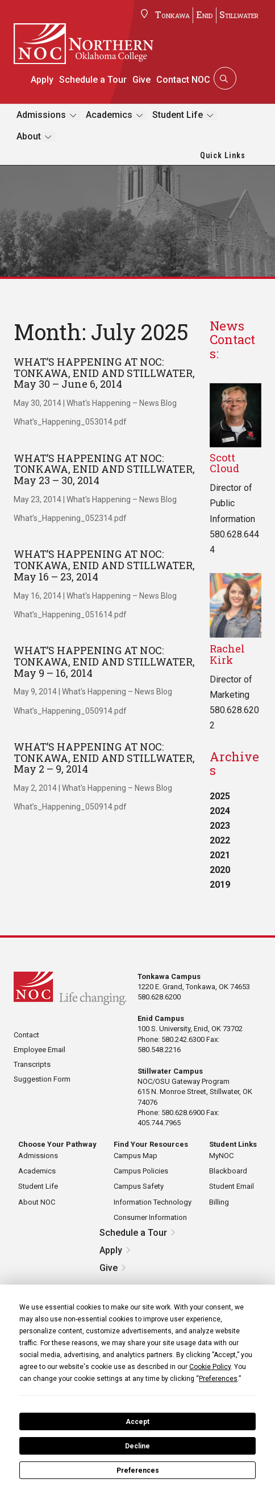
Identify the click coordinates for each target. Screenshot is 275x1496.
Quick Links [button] (222, 155)
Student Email (231, 1186)
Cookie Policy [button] (210, 1367)
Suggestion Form (42, 1079)
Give (141, 79)
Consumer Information (150, 1217)
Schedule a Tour (93, 79)
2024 (220, 811)
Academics (109, 114)
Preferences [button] (218, 1379)
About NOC (36, 1202)
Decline (137, 1446)
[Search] (224, 78)
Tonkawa (172, 14)
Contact (26, 1035)
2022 (220, 840)
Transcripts (32, 1064)
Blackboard (228, 1171)
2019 (220, 884)
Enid (204, 14)
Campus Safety (139, 1186)
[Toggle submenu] (73, 115)
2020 (220, 869)
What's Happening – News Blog (121, 403)
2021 (220, 855)
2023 (220, 825)
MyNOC (221, 1155)
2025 (220, 796)
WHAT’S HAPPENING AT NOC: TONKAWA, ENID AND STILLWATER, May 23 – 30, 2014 (104, 469)
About (28, 136)
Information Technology (152, 1202)
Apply (42, 79)
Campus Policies (141, 1171)
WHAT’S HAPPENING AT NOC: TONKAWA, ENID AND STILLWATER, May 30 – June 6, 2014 (104, 373)
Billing (219, 1202)
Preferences (137, 1470)
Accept (137, 1422)
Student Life (177, 114)
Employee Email (39, 1049)
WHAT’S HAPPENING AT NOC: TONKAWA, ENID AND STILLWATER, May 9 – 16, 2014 (104, 661)
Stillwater (239, 14)
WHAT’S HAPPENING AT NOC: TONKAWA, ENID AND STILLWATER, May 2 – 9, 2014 (104, 758)
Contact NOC (183, 79)
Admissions (41, 114)
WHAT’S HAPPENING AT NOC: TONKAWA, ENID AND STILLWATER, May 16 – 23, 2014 (104, 565)
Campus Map (135, 1155)
